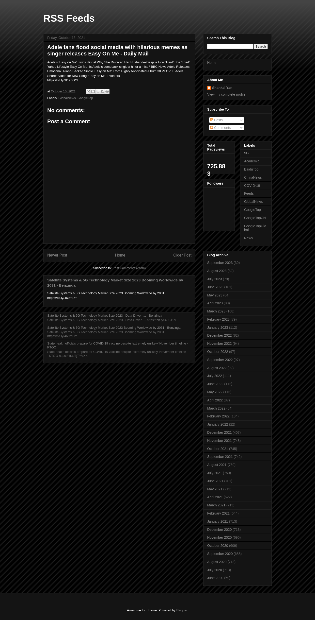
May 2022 (214, 392)
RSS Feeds (69, 18)
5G (246, 153)
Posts (216, 120)
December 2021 (219, 432)
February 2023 (218, 319)
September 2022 (220, 360)
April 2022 (215, 400)
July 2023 (214, 279)
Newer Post (57, 255)
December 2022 (219, 335)
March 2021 (216, 505)
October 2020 (217, 546)
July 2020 (214, 570)
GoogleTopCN (255, 218)
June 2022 (215, 384)
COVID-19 (252, 186)
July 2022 (214, 376)
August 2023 (217, 271)
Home (120, 255)
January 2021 (217, 521)
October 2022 (217, 352)
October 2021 (217, 449)
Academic (251, 161)
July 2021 (214, 473)
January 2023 (217, 327)
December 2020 (219, 530)
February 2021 (218, 513)
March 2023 (216, 311)
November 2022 (219, 343)
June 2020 (215, 578)
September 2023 (220, 263)
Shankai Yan (222, 88)
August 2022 (217, 368)
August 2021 (217, 465)
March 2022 (216, 408)
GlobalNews (67, 98)
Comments (220, 128)
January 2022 (217, 424)
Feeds (249, 193)
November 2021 (219, 441)
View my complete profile (226, 94)
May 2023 (214, 295)
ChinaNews (253, 177)
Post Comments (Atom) (129, 268)
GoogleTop (85, 98)
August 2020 (217, 562)
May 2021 (214, 489)
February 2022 (218, 416)
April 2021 (215, 497)
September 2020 (220, 554)
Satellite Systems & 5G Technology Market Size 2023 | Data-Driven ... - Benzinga (104, 315)
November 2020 (219, 537)
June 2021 (215, 481)
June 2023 (215, 287)
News (248, 238)
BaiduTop (251, 169)
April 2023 (215, 303)
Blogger (181, 610)
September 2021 (220, 457)
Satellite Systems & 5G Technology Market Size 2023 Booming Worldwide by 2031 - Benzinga (113, 327)
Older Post (182, 255)
